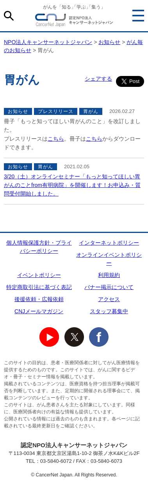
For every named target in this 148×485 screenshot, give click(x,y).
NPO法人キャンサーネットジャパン (74, 21)
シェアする (98, 79)
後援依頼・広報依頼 (39, 299)
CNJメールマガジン (38, 311)
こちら (56, 139)
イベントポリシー (39, 275)
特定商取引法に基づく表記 (39, 287)
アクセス (109, 299)
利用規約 (109, 275)
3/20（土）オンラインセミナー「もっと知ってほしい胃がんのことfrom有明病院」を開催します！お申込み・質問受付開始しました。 (72, 185)
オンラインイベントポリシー (109, 259)
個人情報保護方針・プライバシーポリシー (39, 247)
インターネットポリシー (109, 243)
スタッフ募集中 (109, 311)
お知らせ (109, 42)
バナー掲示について (109, 287)
